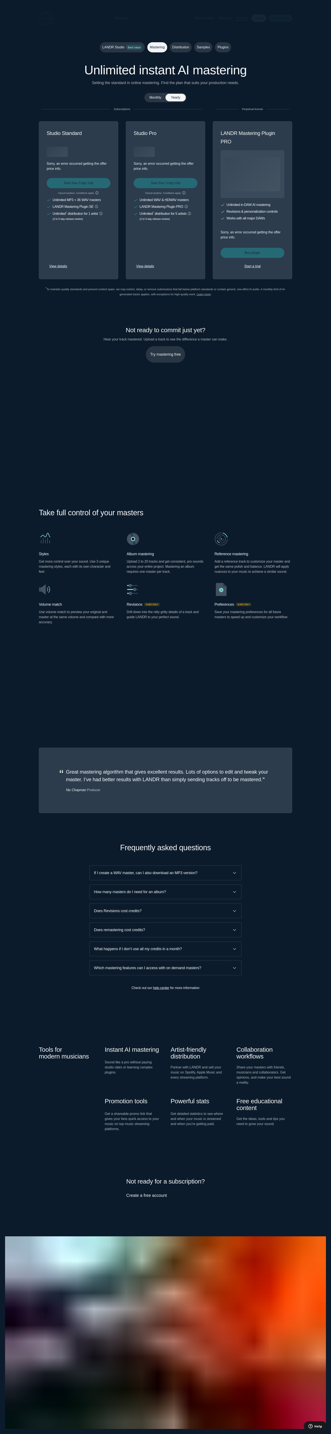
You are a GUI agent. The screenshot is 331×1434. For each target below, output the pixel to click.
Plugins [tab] (222, 47)
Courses (221, 18)
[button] (135, 18)
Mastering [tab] (157, 47)
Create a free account (146, 1195)
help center (161, 988)
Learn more (203, 294)
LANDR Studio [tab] (122, 47)
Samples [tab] (203, 47)
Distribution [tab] (180, 47)
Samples (118, 18)
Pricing (238, 18)
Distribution (201, 18)
